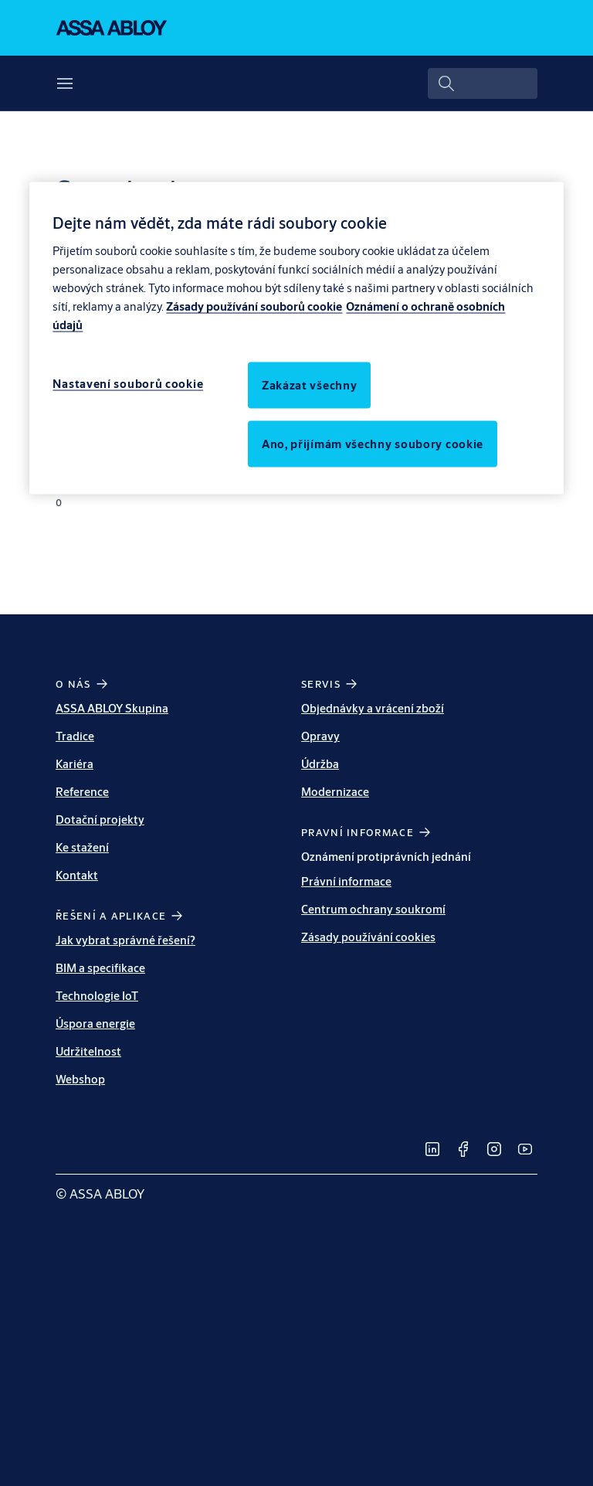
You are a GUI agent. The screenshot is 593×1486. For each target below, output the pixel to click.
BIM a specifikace (100, 968)
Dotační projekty (100, 819)
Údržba (320, 764)
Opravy (320, 736)
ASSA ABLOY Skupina (112, 708)
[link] (432, 1149)
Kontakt (77, 875)
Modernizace (335, 791)
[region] (296, 338)
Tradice (75, 736)
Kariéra (74, 764)
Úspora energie (95, 1023)
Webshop (80, 1079)
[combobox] (482, 83)
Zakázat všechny (309, 384)
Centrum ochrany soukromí (373, 909)
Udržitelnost (88, 1051)
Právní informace (346, 881)
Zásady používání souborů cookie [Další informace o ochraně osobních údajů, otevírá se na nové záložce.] (254, 305)
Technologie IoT (97, 995)
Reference (82, 791)
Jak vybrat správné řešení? (125, 940)
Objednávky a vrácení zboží (372, 708)
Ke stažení (82, 847)
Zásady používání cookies (368, 937)
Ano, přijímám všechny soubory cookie (372, 443)
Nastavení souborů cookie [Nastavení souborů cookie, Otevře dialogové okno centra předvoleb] (128, 383)
